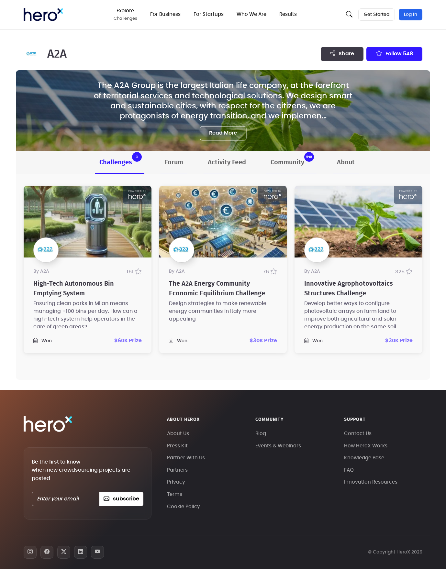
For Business (165, 14)
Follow (394, 53)
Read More (223, 133)
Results (288, 14)
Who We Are (251, 14)
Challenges (120, 159)
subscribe (121, 499)
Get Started (376, 14)
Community (292, 159)
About (346, 162)
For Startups (209, 14)
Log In (410, 14)
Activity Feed (227, 162)
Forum (174, 162)
